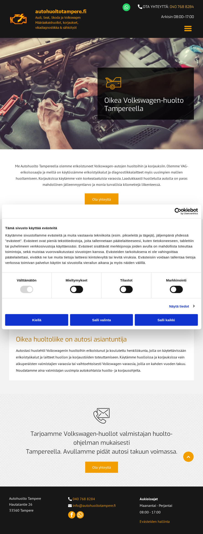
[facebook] (71, 515)
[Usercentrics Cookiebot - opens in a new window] (178, 211)
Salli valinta (101, 320)
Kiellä (36, 320)
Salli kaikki (166, 320)
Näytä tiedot (179, 306)
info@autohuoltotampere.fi (94, 505)
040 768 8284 (182, 6)
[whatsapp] (80, 515)
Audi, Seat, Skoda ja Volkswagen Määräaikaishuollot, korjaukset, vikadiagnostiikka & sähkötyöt (58, 22)
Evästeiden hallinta (155, 521)
